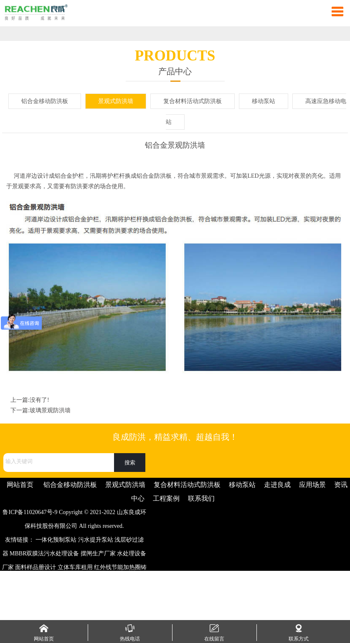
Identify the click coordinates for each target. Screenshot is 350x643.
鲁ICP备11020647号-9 (30, 512)
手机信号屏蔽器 (78, 608)
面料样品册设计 (35, 567)
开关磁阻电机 (38, 608)
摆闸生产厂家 (98, 553)
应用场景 (312, 484)
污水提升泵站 (95, 540)
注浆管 (65, 581)
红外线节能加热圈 (117, 567)
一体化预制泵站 (56, 540)
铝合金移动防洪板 (44, 101)
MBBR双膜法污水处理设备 (44, 553)
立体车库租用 (75, 567)
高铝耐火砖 (119, 595)
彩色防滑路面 (123, 581)
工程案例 (166, 498)
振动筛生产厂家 (67, 595)
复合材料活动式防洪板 (192, 101)
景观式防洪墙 (115, 101)
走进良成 (277, 484)
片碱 (97, 595)
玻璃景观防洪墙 (50, 410)
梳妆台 (37, 595)
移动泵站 (263, 101)
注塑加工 (43, 581)
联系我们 (201, 498)
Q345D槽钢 (89, 581)
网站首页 (20, 484)
